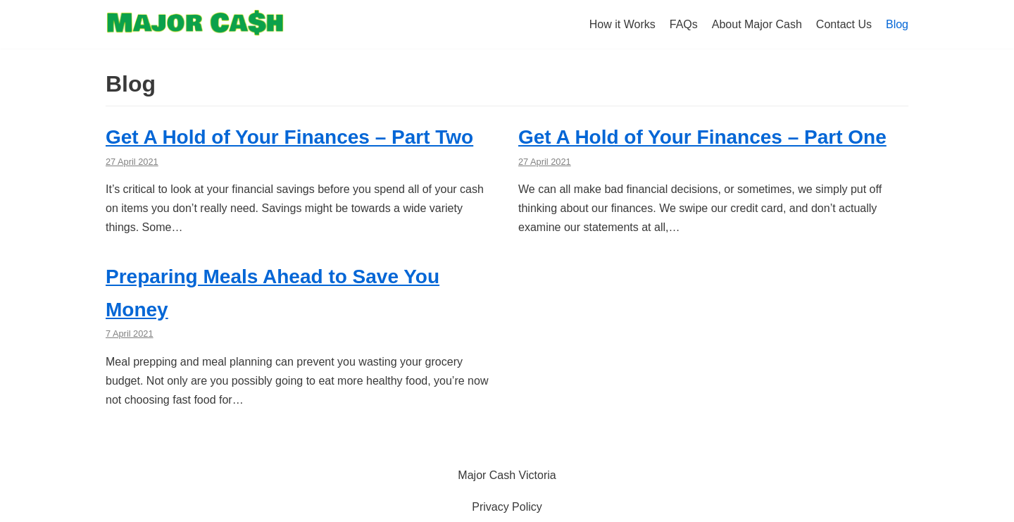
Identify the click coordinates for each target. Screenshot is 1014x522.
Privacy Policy (507, 507)
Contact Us (844, 24)
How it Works (622, 24)
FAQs (684, 24)
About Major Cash (757, 24)
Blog (897, 24)
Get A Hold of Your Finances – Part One (702, 137)
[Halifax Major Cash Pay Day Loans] (195, 26)
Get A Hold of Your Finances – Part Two (289, 137)
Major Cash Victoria (507, 475)
